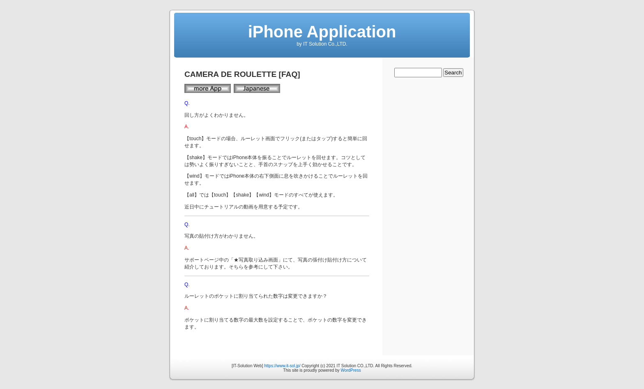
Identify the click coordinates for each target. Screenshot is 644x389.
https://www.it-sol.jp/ (282, 366)
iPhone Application (322, 32)
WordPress (350, 370)
